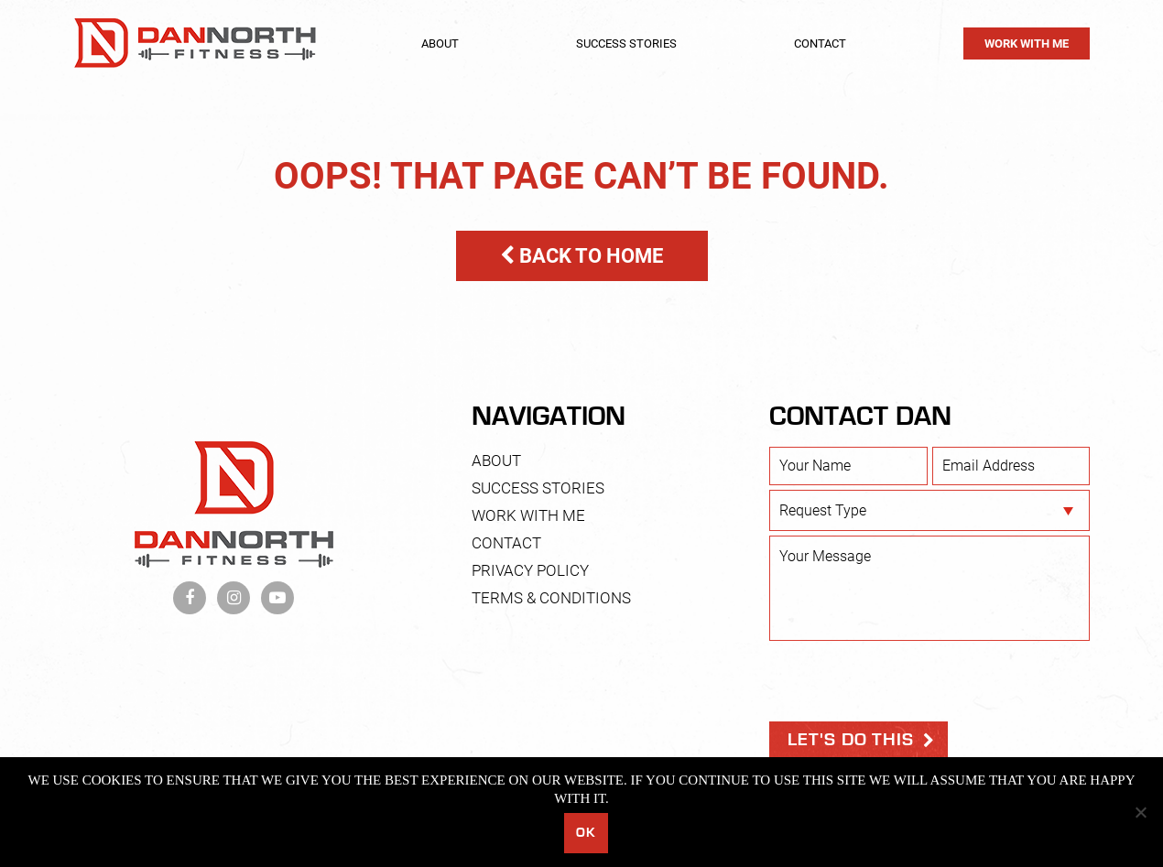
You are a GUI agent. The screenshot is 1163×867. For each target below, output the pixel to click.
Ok (585, 833)
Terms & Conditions (551, 598)
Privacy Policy (530, 570)
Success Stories (626, 43)
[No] (1140, 812)
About (440, 43)
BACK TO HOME (581, 255)
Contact (820, 43)
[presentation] (908, 681)
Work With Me (1026, 43)
